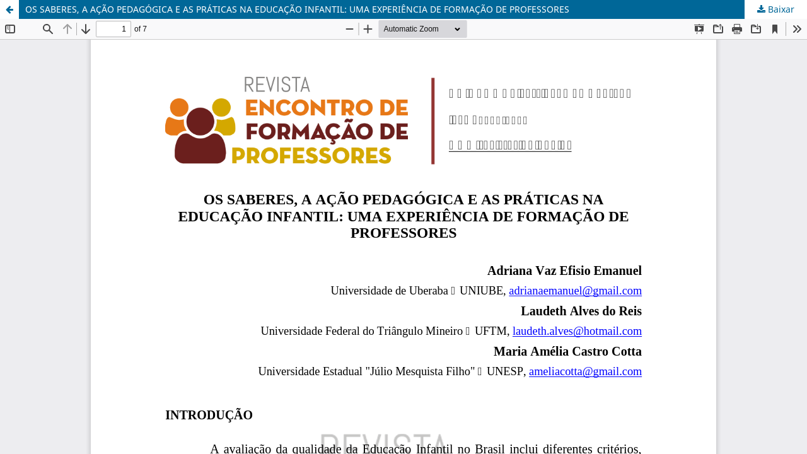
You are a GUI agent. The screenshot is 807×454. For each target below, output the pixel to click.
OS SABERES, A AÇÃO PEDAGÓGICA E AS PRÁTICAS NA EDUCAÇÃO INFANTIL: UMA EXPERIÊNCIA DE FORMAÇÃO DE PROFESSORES (297, 9)
